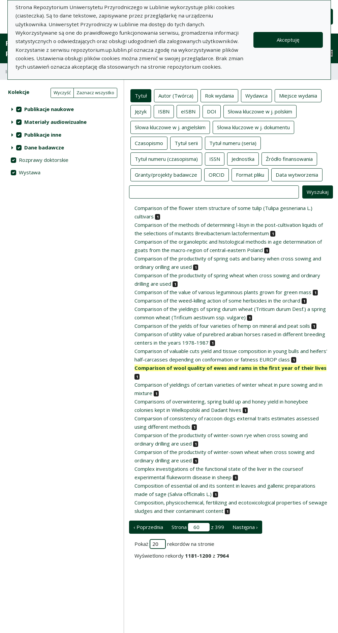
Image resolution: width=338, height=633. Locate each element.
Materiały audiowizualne (55, 121)
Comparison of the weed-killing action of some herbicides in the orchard (217, 300)
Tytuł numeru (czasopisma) (166, 158)
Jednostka (243, 158)
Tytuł (141, 95)
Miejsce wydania (298, 95)
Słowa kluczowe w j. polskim (260, 111)
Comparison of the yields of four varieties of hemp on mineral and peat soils (222, 325)
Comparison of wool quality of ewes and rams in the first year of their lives (230, 367)
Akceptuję (288, 39)
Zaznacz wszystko (95, 93)
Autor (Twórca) (175, 95)
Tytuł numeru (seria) (232, 142)
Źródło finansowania (289, 158)
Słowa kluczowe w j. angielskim (170, 127)
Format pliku (250, 174)
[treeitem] (62, 109)
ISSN (214, 158)
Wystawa (29, 172)
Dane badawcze (44, 147)
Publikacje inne (42, 134)
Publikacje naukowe (49, 109)
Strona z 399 (198, 527)
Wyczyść (62, 93)
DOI (211, 111)
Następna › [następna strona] (245, 527)
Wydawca (256, 95)
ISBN (164, 111)
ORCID (216, 174)
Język (141, 111)
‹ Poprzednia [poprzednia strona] (148, 527)
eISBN (188, 111)
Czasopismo (149, 142)
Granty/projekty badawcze (166, 174)
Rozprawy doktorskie (43, 159)
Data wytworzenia (297, 174)
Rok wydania (219, 95)
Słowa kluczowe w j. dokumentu (253, 127)
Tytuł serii (186, 142)
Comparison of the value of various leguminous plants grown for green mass (222, 292)
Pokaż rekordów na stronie (174, 544)
